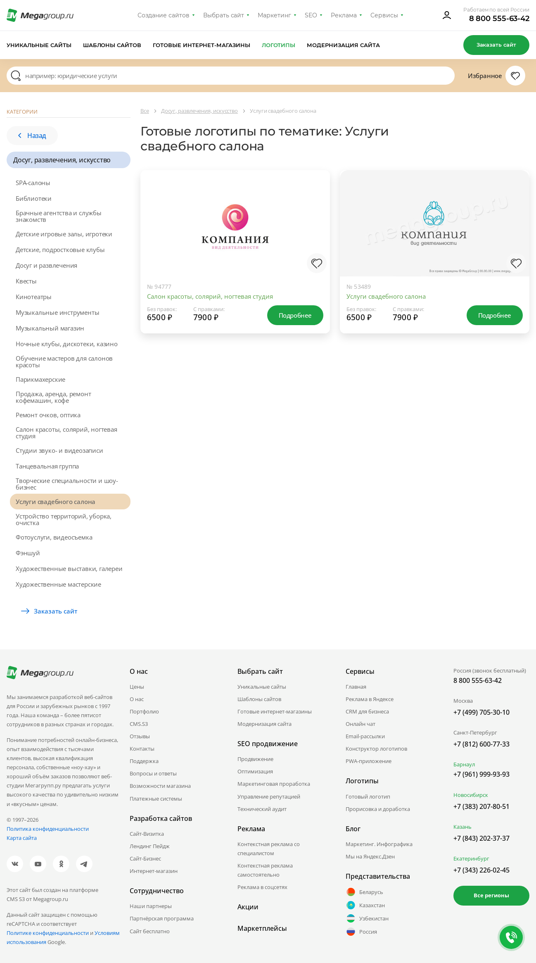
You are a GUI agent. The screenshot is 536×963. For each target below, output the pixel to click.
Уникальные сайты (39, 45)
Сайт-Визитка (147, 833)
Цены (137, 686)
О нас (137, 699)
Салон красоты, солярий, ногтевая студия (66, 432)
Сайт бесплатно (150, 931)
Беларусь (364, 892)
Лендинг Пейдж (150, 846)
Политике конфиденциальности (48, 933)
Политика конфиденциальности (48, 828)
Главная (356, 686)
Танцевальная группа (47, 466)
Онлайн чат (360, 724)
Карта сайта (22, 838)
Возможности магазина (160, 785)
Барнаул (464, 764)
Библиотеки (34, 198)
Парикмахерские (40, 379)
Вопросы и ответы (153, 773)
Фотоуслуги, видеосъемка (54, 537)
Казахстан (365, 905)
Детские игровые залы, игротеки (64, 234)
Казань (462, 826)
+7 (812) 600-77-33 (481, 744)
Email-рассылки (365, 736)
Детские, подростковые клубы (60, 249)
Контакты (142, 748)
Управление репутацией (268, 796)
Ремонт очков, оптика (48, 415)
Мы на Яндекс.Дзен (370, 856)
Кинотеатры (34, 296)
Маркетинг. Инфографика (379, 844)
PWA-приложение (368, 761)
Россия (361, 932)
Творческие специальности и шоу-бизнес (67, 483)
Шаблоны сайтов (112, 45)
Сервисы (384, 15)
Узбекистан (367, 918)
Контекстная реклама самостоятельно (265, 870)
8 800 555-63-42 (499, 18)
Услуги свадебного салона (55, 501)
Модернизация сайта (343, 45)
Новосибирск (470, 795)
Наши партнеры (151, 906)
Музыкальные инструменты (57, 312)
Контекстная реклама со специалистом (268, 848)
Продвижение (255, 759)
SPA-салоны (33, 182)
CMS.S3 (139, 724)
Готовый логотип (368, 796)
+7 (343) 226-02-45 (481, 870)
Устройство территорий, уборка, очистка (63, 519)
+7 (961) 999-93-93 (481, 774)
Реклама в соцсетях (262, 887)
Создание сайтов (164, 15)
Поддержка (144, 761)
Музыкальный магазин (50, 328)
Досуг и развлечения (46, 265)
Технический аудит (262, 809)
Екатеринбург (471, 858)
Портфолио (144, 711)
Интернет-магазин (154, 871)
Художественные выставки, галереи (69, 568)
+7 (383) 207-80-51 (481, 806)
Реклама (344, 15)
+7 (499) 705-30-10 (481, 712)
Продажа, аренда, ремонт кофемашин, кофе (53, 397)
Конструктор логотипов (376, 748)
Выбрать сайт (223, 15)
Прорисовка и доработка (378, 809)
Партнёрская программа (162, 918)
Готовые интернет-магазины (201, 45)
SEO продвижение (267, 743)
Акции (248, 906)
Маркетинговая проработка (273, 783)
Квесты (26, 281)
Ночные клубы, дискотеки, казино (67, 344)
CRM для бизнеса (367, 711)
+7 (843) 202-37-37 (481, 838)
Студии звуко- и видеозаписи (59, 450)
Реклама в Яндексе (370, 699)
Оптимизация (255, 771)
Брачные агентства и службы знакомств (59, 216)
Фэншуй (28, 553)
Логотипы (279, 45)
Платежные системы (156, 798)
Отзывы (140, 736)
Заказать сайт (496, 44)
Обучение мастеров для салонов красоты (64, 361)
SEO (311, 15)
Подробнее (295, 315)
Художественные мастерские (58, 584)
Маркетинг (274, 15)
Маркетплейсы (262, 928)
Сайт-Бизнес (145, 858)
